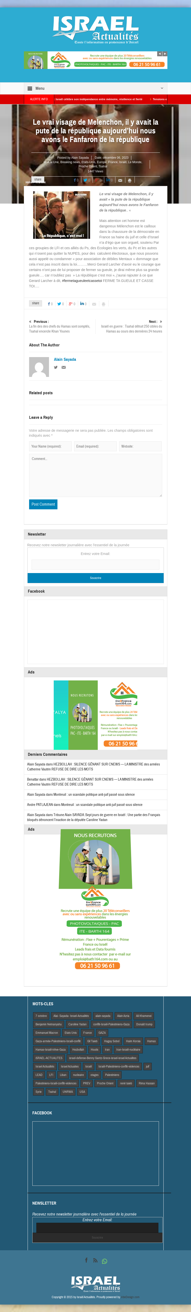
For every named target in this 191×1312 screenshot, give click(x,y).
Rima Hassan (147, 1083)
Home (29, 182)
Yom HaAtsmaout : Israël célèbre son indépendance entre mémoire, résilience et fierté (94, 99)
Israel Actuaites (70, 1066)
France (112, 162)
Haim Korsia (133, 1041)
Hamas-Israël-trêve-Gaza (51, 1050)
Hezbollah (78, 1050)
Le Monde (134, 162)
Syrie (39, 1092)
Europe (102, 162)
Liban (63, 1075)
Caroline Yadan (77, 1024)
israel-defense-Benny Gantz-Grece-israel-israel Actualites (102, 1058)
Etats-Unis (88, 162)
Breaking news (70, 162)
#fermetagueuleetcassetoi (82, 281)
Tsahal (102, 166)
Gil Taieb (92, 1041)
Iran (107, 1050)
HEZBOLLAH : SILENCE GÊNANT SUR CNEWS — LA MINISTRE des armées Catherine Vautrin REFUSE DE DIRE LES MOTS (90, 782)
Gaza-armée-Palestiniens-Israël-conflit (58, 1041)
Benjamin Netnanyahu (49, 1024)
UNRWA (68, 1092)
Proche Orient (88, 166)
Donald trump (144, 1024)
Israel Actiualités (45, 1066)
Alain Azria (123, 1016)
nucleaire (78, 1075)
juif (147, 1066)
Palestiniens (112, 1075)
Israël (122, 162)
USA (82, 1092)
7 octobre (41, 1016)
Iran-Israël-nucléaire (128, 1050)
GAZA (102, 1033)
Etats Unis (71, 1033)
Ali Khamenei (143, 1016)
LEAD (39, 1075)
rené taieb (126, 1083)
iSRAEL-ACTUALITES (49, 1058)
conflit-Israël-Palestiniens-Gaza (111, 1024)
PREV (86, 1083)
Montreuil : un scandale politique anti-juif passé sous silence (94, 794)
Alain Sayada (80, 157)
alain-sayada (103, 1016)
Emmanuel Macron (47, 1033)
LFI (51, 1075)
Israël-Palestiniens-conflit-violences (118, 1066)
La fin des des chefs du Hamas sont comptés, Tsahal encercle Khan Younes (62, 326)
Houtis (94, 1050)
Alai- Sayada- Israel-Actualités (71, 1016)
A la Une (52, 162)
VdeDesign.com (130, 1297)
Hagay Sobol (111, 1041)
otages (94, 1075)
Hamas (151, 1041)
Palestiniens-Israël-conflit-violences (56, 1083)
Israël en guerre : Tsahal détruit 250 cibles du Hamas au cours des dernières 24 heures (129, 326)
